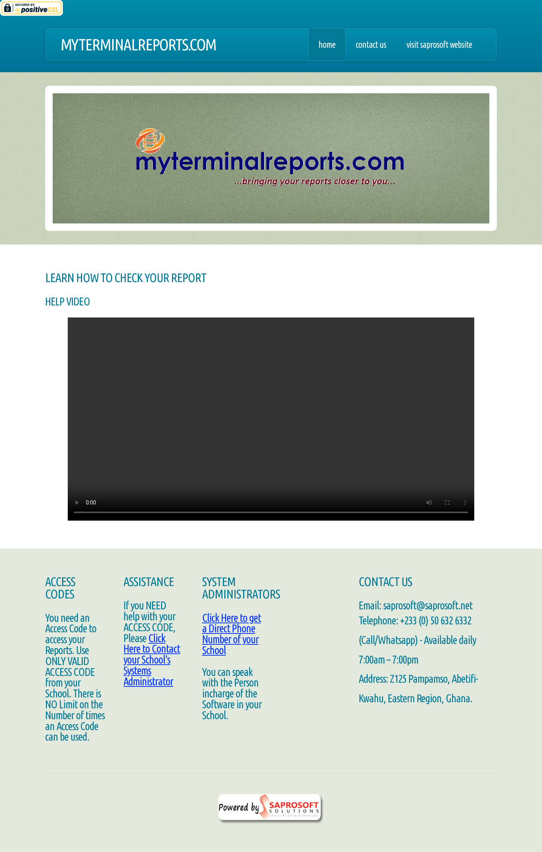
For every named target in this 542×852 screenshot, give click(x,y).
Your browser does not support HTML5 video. (271, 419)
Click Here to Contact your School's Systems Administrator (151, 659)
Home (326, 44)
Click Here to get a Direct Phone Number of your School (231, 634)
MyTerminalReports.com (138, 44)
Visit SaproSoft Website (439, 44)
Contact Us (371, 44)
